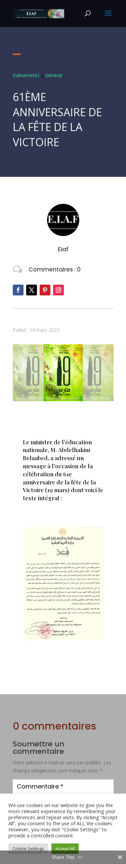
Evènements (26, 75)
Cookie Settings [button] (28, 848)
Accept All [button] (65, 848)
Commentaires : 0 (55, 269)
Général (53, 75)
